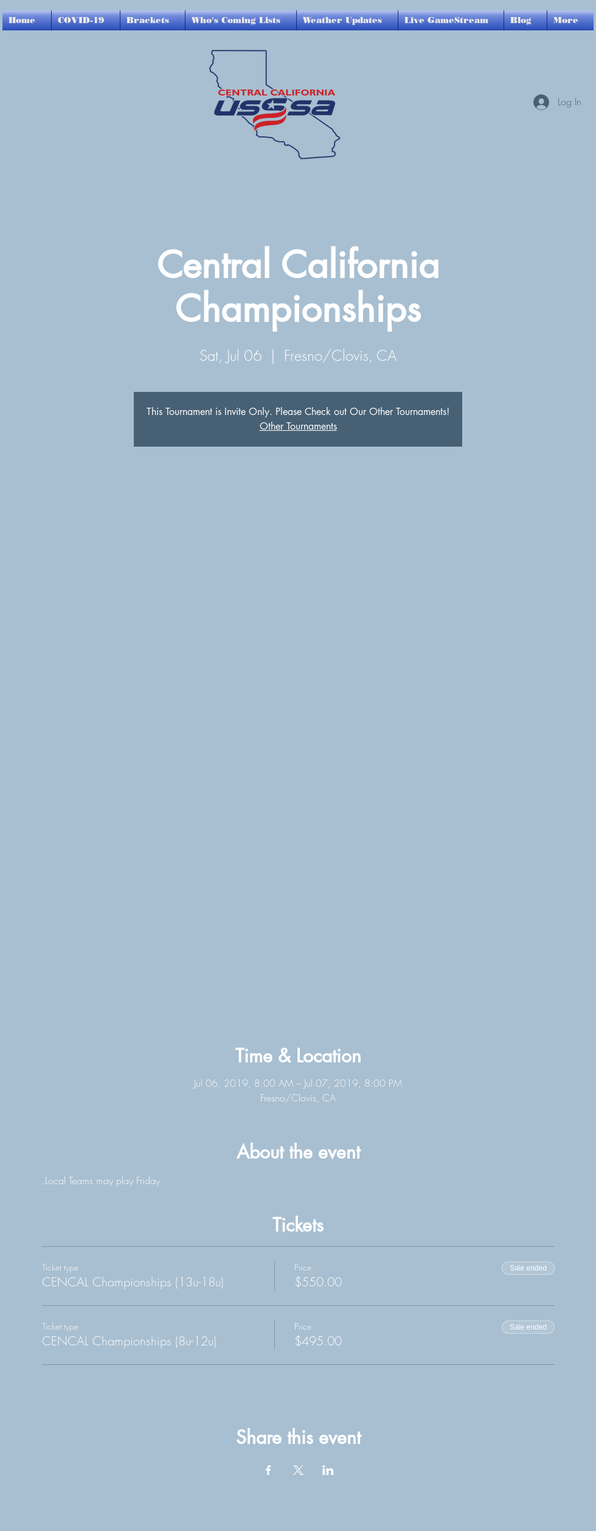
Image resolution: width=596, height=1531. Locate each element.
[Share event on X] (298, 1470)
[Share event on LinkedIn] (328, 1470)
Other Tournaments (298, 426)
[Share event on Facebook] (268, 1470)
